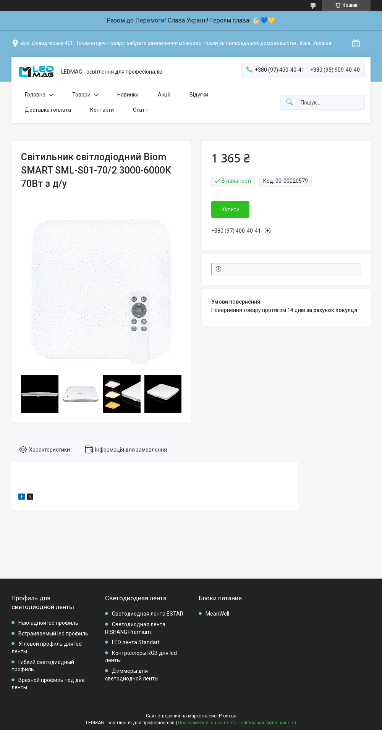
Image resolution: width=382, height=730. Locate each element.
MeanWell (217, 614)
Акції (164, 95)
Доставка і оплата (48, 110)
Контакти (102, 110)
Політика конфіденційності (267, 722)
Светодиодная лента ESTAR (147, 614)
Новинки (128, 95)
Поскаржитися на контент (206, 722)
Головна (35, 95)
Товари (81, 95)
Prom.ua (227, 716)
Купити (231, 209)
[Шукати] (289, 102)
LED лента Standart (136, 642)
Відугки (198, 95)
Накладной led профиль (48, 623)
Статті (141, 110)
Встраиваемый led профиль (53, 633)
